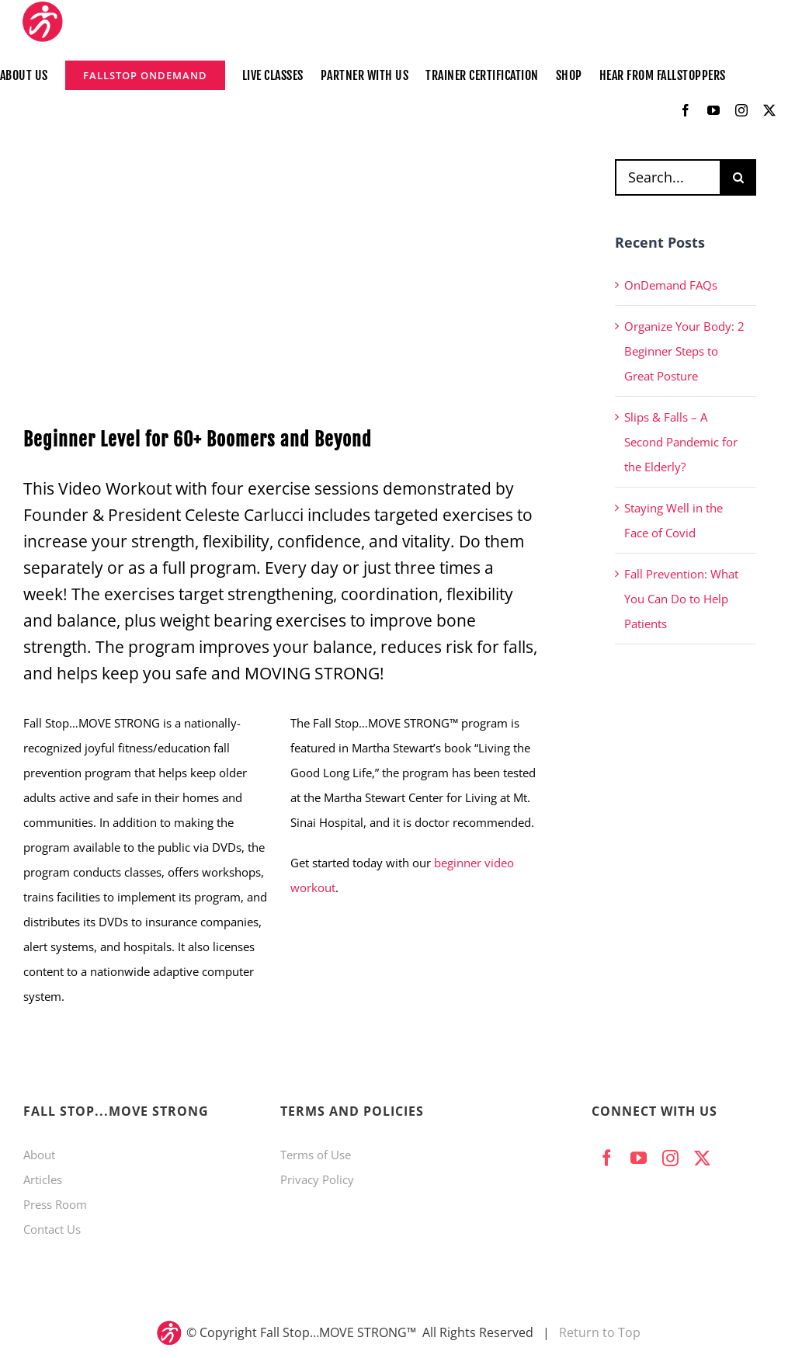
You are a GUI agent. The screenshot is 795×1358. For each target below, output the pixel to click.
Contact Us (52, 1229)
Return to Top (600, 1332)
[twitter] (769, 110)
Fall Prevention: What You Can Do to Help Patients (681, 598)
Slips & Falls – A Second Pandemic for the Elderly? (681, 441)
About (39, 1154)
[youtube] (713, 110)
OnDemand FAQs (670, 285)
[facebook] (685, 110)
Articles (42, 1179)
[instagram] (741, 110)
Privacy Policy (317, 1179)
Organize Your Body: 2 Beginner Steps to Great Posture (684, 351)
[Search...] (667, 177)
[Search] (738, 177)
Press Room (55, 1204)
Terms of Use (315, 1154)
